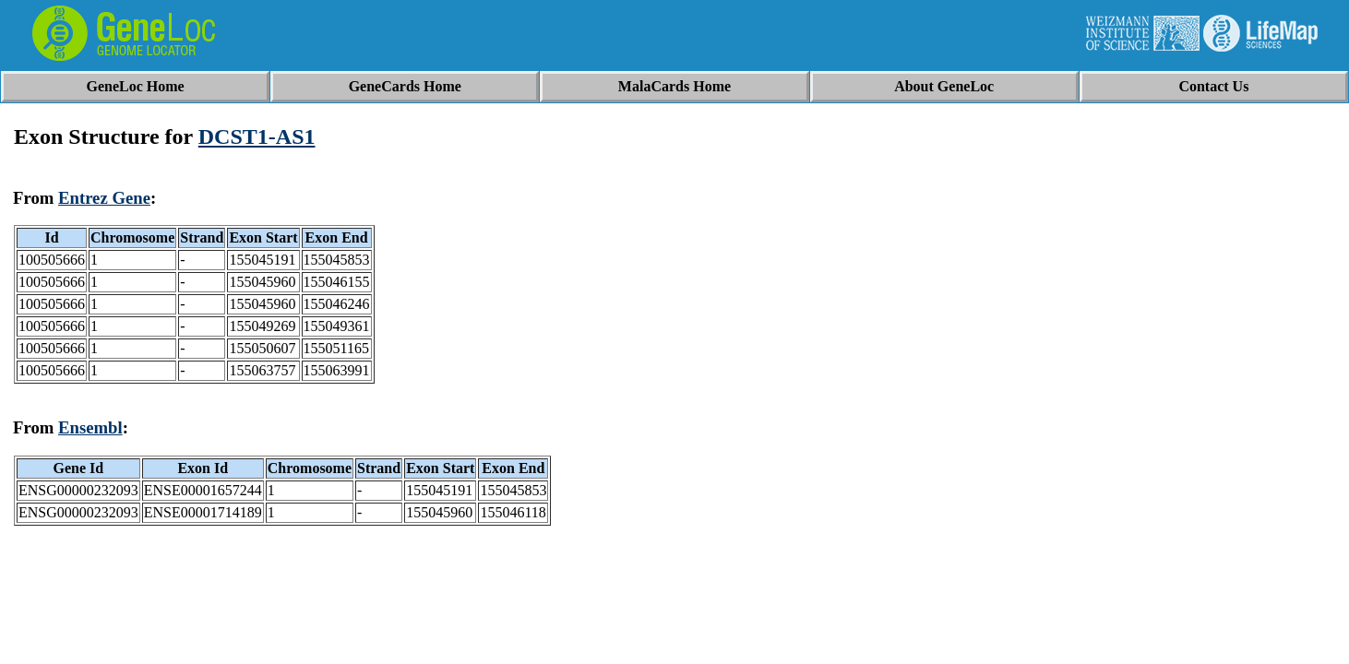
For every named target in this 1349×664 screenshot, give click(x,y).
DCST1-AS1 (257, 136)
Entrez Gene (104, 198)
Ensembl (90, 427)
